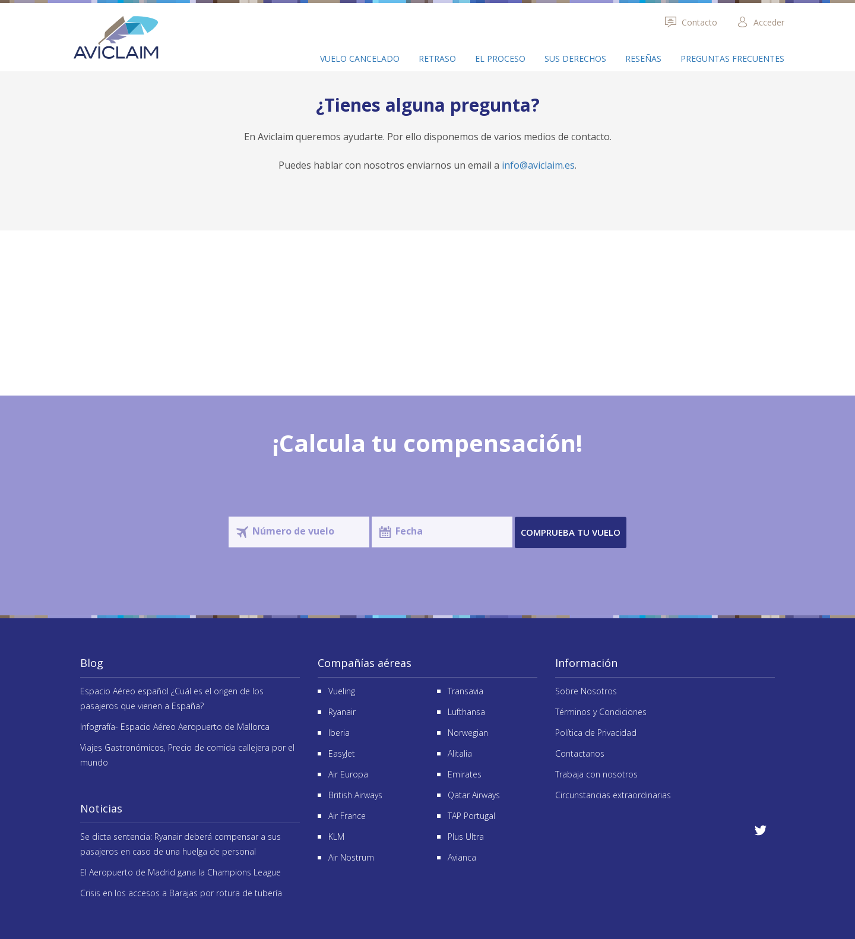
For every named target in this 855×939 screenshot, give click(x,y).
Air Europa (348, 774)
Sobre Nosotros (586, 691)
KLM (336, 836)
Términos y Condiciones (601, 711)
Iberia (339, 732)
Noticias (101, 808)
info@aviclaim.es (538, 165)
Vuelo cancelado (360, 58)
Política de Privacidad (595, 732)
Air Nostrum (351, 857)
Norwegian (468, 732)
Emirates (465, 774)
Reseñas (643, 58)
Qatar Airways (474, 795)
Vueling (341, 691)
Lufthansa (466, 711)
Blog (91, 663)
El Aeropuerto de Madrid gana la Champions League (180, 872)
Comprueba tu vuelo (570, 532)
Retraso (437, 58)
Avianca (462, 857)
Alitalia (460, 753)
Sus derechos (575, 58)
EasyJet (341, 753)
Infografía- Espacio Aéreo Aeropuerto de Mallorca (175, 726)
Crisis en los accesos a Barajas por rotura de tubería (181, 893)
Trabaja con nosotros (596, 774)
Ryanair (342, 711)
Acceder (760, 21)
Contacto (690, 21)
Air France (347, 815)
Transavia (465, 691)
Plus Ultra (466, 836)
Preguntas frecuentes (732, 58)
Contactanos (579, 753)
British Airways (355, 795)
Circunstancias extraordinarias (613, 795)
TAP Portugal (471, 815)
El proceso (500, 58)
